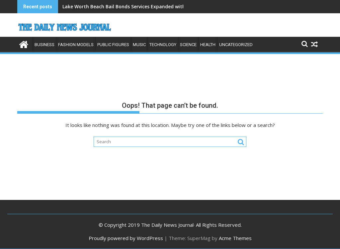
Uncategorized (236, 44)
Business (44, 44)
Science (188, 44)
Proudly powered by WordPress (126, 238)
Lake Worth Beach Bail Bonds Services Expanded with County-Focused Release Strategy (163, 6)
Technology (162, 44)
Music (139, 44)
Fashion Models (76, 44)
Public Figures (113, 44)
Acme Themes (235, 238)
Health (207, 44)
